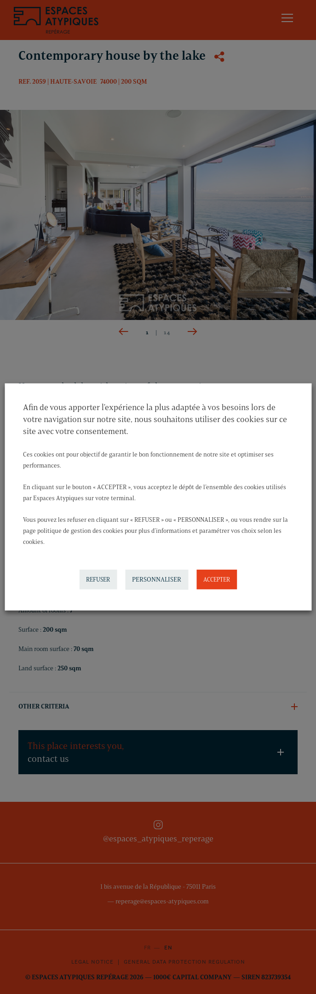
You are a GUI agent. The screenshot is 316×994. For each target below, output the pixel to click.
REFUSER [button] (98, 579)
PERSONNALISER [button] (156, 579)
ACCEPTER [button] (216, 579)
